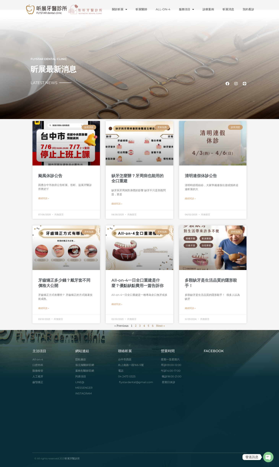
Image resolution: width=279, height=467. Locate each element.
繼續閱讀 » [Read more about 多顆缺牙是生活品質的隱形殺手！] (190, 308)
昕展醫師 (141, 9)
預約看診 (248, 9)
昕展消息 (228, 9)
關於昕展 (119, 9)
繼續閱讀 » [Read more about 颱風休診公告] (43, 198)
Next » (160, 326)
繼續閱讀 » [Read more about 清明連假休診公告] (190, 198)
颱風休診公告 (50, 175)
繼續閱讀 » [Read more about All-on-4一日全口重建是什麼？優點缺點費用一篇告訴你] (116, 304)
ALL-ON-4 (163, 9)
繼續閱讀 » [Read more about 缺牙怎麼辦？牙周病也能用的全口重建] (116, 203)
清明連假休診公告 (201, 175)
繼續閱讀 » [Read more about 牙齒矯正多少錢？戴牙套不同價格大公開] (43, 308)
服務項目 (186, 9)
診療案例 (208, 9)
